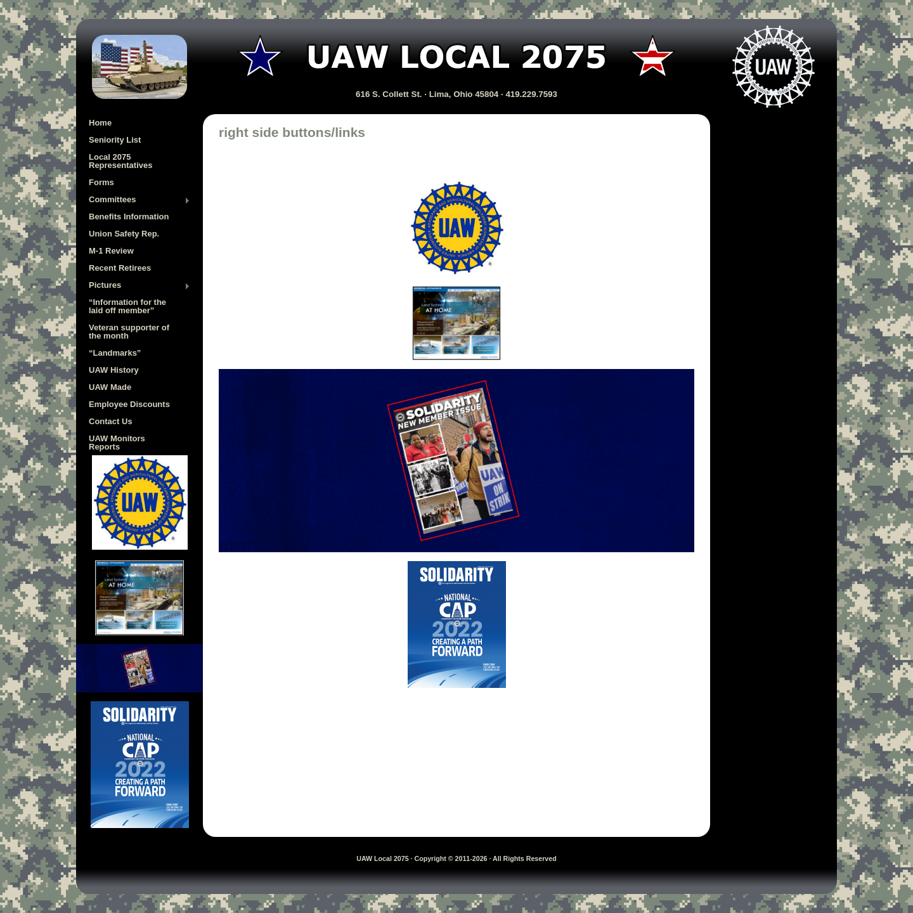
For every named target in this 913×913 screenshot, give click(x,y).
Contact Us (111, 421)
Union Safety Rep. (124, 233)
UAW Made (110, 387)
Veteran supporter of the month (129, 331)
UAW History (114, 370)
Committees (139, 200)
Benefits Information (129, 216)
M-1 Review (111, 251)
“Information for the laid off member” (127, 306)
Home (100, 122)
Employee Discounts (129, 404)
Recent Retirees (120, 268)
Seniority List (115, 140)
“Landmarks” (115, 353)
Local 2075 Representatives (120, 161)
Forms (101, 182)
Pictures (139, 286)
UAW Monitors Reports (117, 442)
